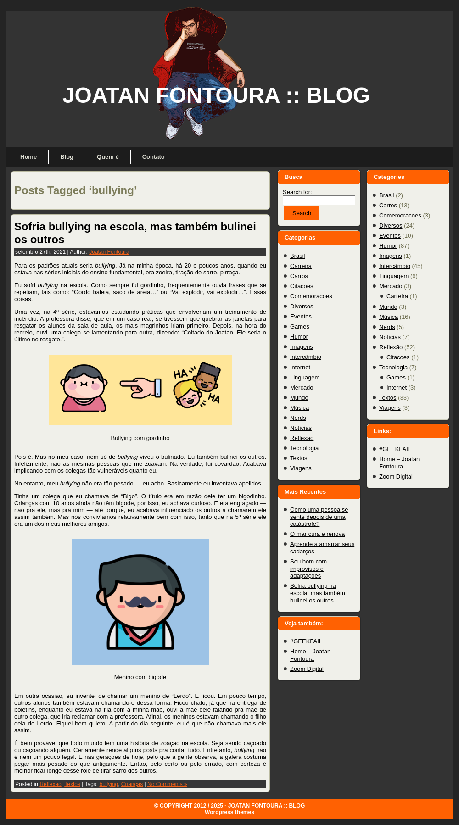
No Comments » (167, 784)
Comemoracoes (311, 296)
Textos (72, 784)
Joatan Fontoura (109, 252)
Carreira (301, 265)
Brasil (297, 255)
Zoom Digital (307, 668)
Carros (299, 276)
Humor (299, 336)
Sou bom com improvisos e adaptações (308, 568)
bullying (108, 784)
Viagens (301, 468)
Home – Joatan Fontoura (310, 655)
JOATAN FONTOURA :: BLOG (216, 95)
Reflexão (50, 784)
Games (299, 326)
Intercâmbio (305, 356)
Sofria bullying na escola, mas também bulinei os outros (317, 592)
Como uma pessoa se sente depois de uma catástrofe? (319, 516)
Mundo (299, 397)
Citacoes (301, 286)
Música (299, 407)
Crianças (132, 784)
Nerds (298, 417)
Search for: (297, 192)
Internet (300, 367)
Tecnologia (304, 448)
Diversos (301, 306)
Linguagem (304, 377)
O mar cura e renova (317, 533)
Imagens (301, 346)
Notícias (301, 427)
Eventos (301, 316)
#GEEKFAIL (306, 641)
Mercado (301, 387)
